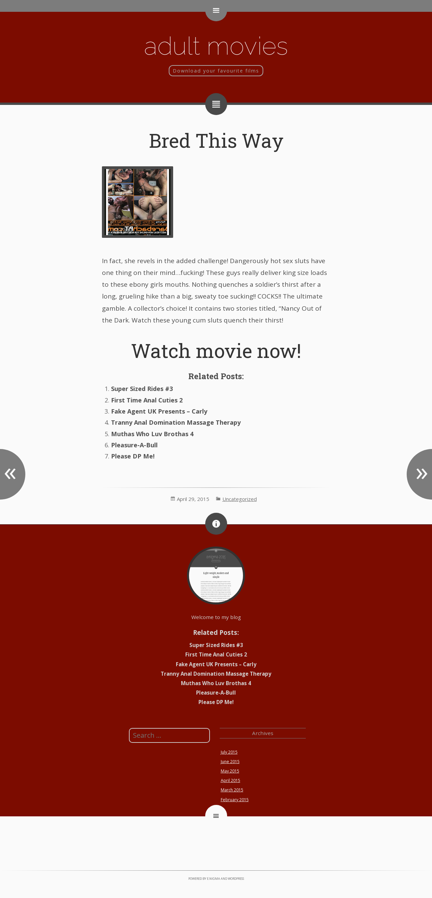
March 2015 (232, 790)
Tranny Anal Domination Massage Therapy (176, 422)
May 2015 (230, 771)
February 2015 (235, 800)
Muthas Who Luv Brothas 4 (152, 434)
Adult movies (216, 45)
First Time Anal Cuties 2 (147, 400)
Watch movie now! (216, 350)
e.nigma (213, 878)
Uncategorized (239, 499)
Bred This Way (216, 140)
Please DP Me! (133, 456)
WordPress (236, 878)
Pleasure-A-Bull (134, 445)
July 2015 (229, 752)
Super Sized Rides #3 (142, 389)
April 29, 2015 (193, 499)
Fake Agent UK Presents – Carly (159, 411)
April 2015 (230, 780)
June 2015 (230, 761)
